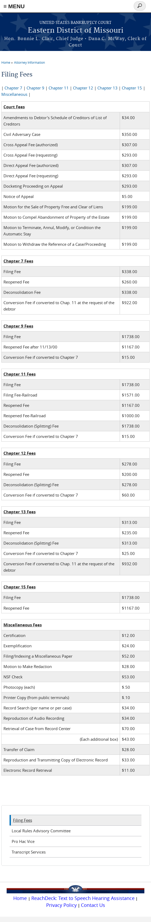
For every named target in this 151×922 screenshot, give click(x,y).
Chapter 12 (83, 88)
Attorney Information (29, 62)
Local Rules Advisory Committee (41, 830)
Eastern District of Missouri (75, 30)
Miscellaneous (14, 94)
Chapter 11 (59, 88)
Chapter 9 (35, 88)
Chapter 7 (13, 88)
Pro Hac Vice (23, 841)
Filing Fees (22, 820)
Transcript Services (29, 852)
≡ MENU (14, 6)
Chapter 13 (107, 88)
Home (5, 62)
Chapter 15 (132, 88)
